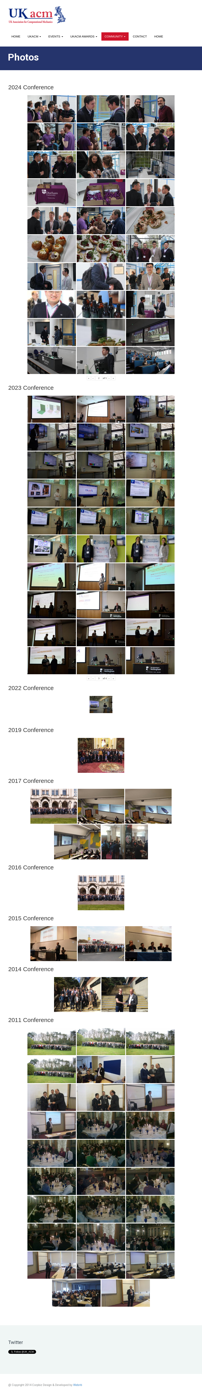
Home (15, 36)
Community (115, 36)
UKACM (34, 36)
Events (55, 36)
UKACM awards (83, 36)
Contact (140, 36)
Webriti (77, 1385)
